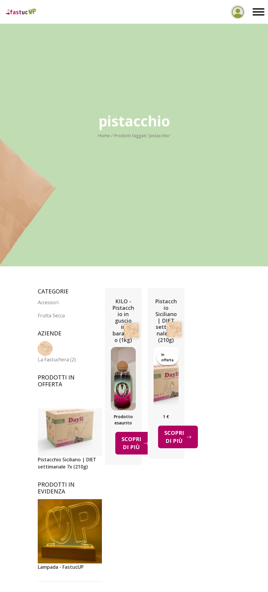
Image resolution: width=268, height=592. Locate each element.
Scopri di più (135, 443)
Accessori (48, 302)
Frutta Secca (51, 315)
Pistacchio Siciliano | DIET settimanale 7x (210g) (67, 463)
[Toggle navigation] (257, 11)
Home (104, 135)
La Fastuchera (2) (57, 359)
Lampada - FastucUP (61, 567)
